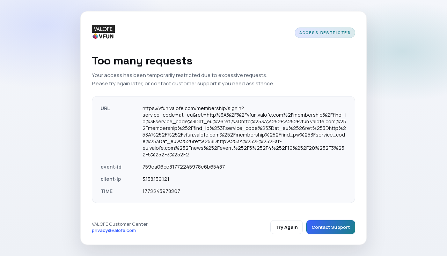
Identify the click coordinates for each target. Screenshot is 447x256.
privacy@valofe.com (114, 230)
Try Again (287, 227)
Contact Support (331, 227)
